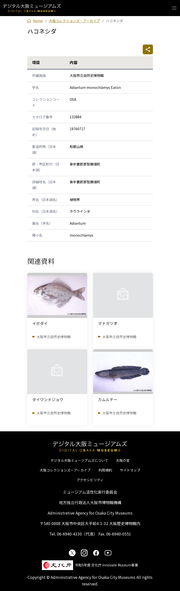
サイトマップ (130, 470)
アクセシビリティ (90, 479)
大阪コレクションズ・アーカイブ (65, 470)
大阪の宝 (123, 460)
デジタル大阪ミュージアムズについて (79, 460)
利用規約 (105, 470)
